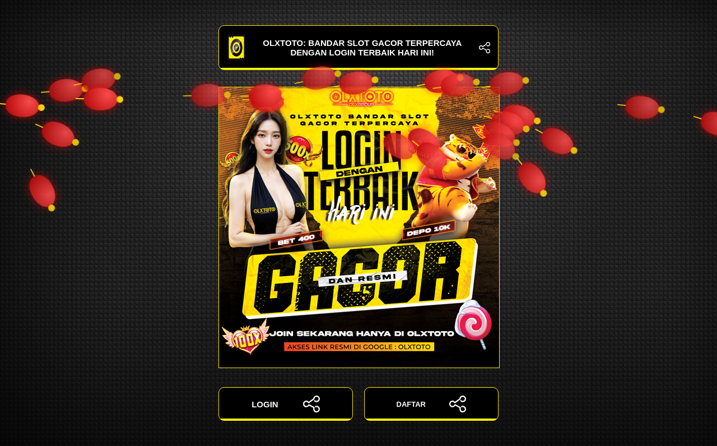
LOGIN (286, 404)
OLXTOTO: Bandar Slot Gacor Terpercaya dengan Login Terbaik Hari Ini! (358, 48)
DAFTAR (432, 404)
